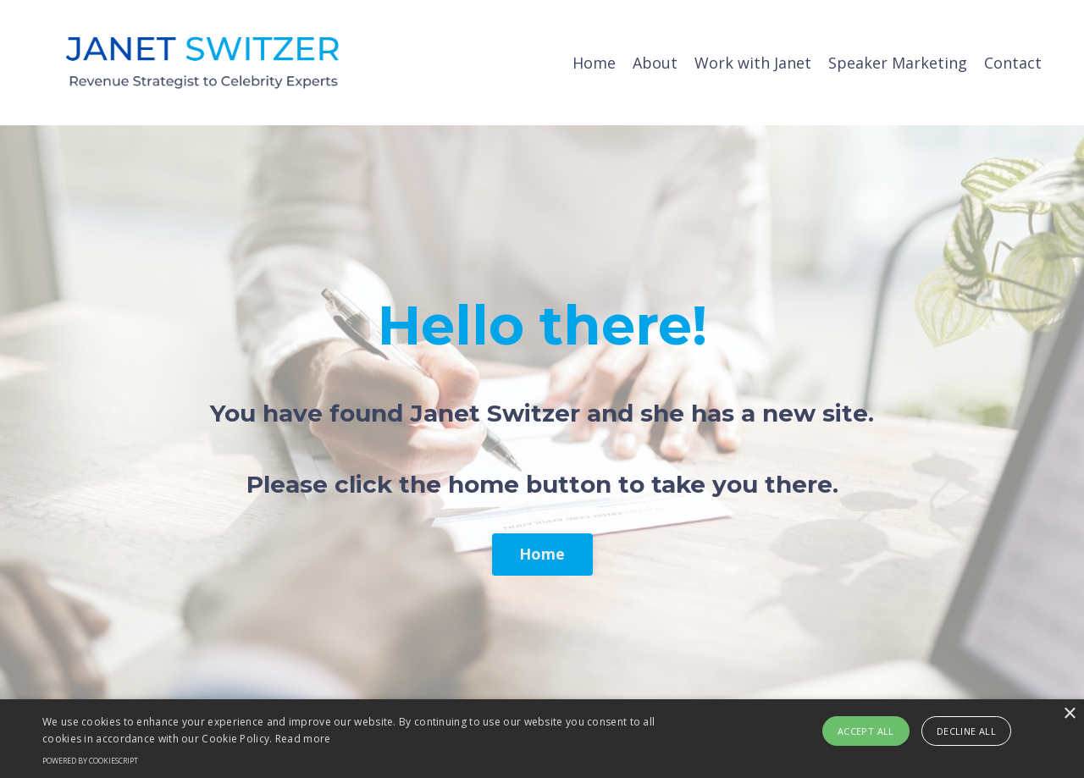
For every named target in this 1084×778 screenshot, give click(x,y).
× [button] (1069, 714)
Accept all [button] (866, 731)
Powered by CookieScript (90, 760)
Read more (303, 738)
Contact (1013, 62)
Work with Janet (752, 62)
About (655, 62)
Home (594, 62)
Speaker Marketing (897, 62)
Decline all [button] (966, 731)
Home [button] (542, 553)
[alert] (542, 738)
